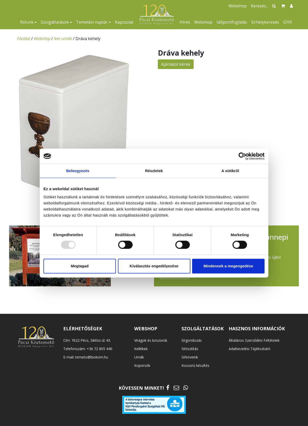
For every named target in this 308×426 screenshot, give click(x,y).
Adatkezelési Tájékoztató (249, 348)
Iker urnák (63, 38)
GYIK (287, 22)
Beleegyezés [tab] (77, 171)
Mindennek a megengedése (228, 266)
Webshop (203, 22)
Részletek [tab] (154, 171)
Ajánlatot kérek (175, 64)
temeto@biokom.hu (91, 357)
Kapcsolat (124, 22)
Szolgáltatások (56, 22)
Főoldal (23, 38)
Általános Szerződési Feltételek (254, 340)
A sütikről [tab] (230, 171)
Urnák (139, 357)
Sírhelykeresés (265, 22)
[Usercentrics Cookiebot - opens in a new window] (242, 156)
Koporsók (142, 365)
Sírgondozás (191, 340)
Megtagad (79, 266)
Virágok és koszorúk (150, 340)
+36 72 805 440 (99, 348)
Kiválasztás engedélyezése (154, 266)
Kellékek (141, 348)
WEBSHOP (145, 328)
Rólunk (28, 22)
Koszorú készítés (195, 365)
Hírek (185, 22)
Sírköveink (189, 357)
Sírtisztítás (189, 348)
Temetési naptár (93, 22)
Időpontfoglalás (232, 22)
